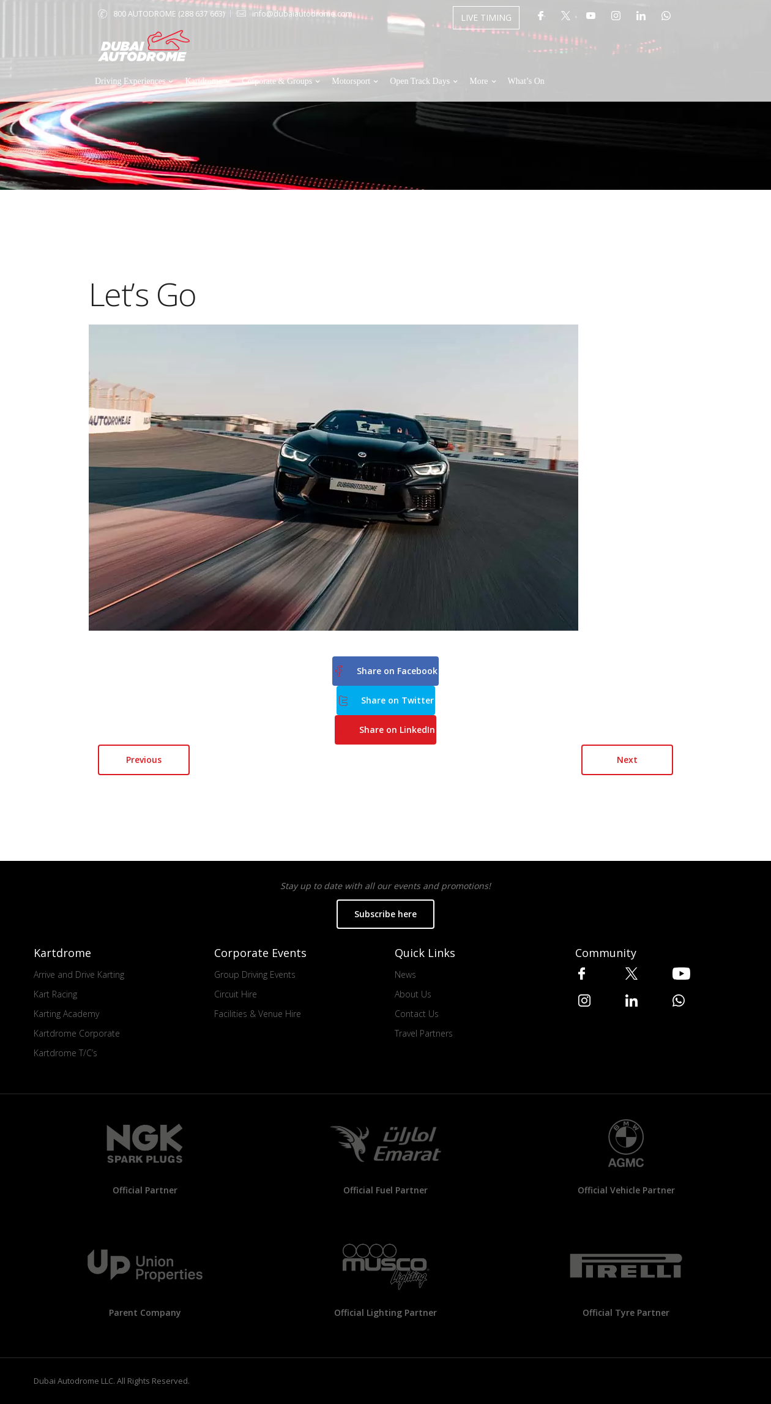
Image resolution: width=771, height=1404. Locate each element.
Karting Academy (66, 1013)
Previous (144, 759)
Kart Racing (55, 994)
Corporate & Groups (277, 81)
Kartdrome (203, 81)
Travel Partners (424, 1033)
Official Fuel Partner (385, 1190)
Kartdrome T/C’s (65, 1053)
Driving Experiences (130, 81)
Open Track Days (420, 81)
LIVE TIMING (486, 17)
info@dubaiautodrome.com (302, 14)
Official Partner (145, 1190)
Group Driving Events (255, 974)
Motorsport (351, 81)
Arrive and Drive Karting (79, 974)
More (478, 81)
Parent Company (145, 1312)
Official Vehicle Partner (626, 1190)
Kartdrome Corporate (77, 1033)
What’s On (526, 81)
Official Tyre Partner (626, 1312)
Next (627, 759)
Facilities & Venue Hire (257, 1013)
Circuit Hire (235, 994)
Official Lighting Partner (385, 1312)
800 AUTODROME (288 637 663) (169, 14)
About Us (413, 994)
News (405, 974)
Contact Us (417, 1013)
